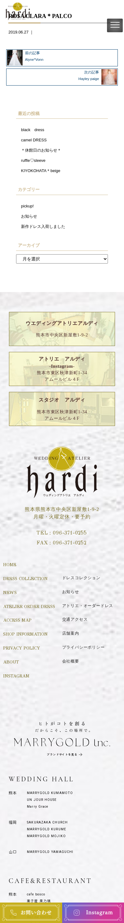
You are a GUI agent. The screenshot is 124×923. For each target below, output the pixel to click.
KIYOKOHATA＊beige (40, 170)
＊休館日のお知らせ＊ (41, 150)
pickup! (27, 206)
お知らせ (29, 216)
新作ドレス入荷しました (43, 226)
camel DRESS (34, 140)
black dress (32, 129)
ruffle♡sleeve (33, 160)
